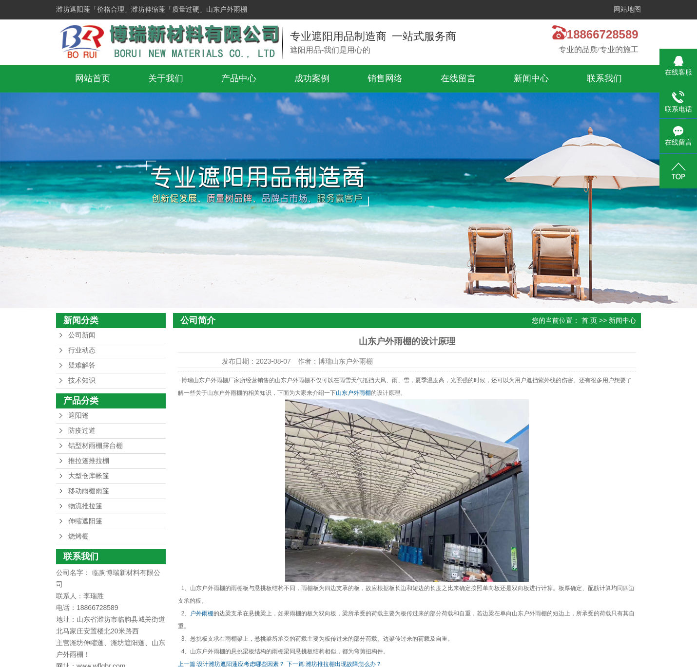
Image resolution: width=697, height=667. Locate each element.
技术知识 (82, 380)
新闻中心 (531, 78)
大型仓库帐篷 (88, 476)
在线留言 (458, 78)
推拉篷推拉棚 (88, 460)
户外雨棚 (201, 613)
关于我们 (165, 78)
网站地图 (627, 9)
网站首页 (92, 78)
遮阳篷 (78, 415)
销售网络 (385, 78)
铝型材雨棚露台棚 (95, 445)
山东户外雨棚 (353, 392)
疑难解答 (82, 365)
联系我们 (604, 78)
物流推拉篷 (85, 506)
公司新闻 (82, 335)
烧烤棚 (78, 536)
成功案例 (311, 78)
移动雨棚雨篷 (88, 491)
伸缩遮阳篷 (85, 521)
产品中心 (238, 78)
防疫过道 (82, 430)
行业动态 (82, 350)
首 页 (589, 320)
